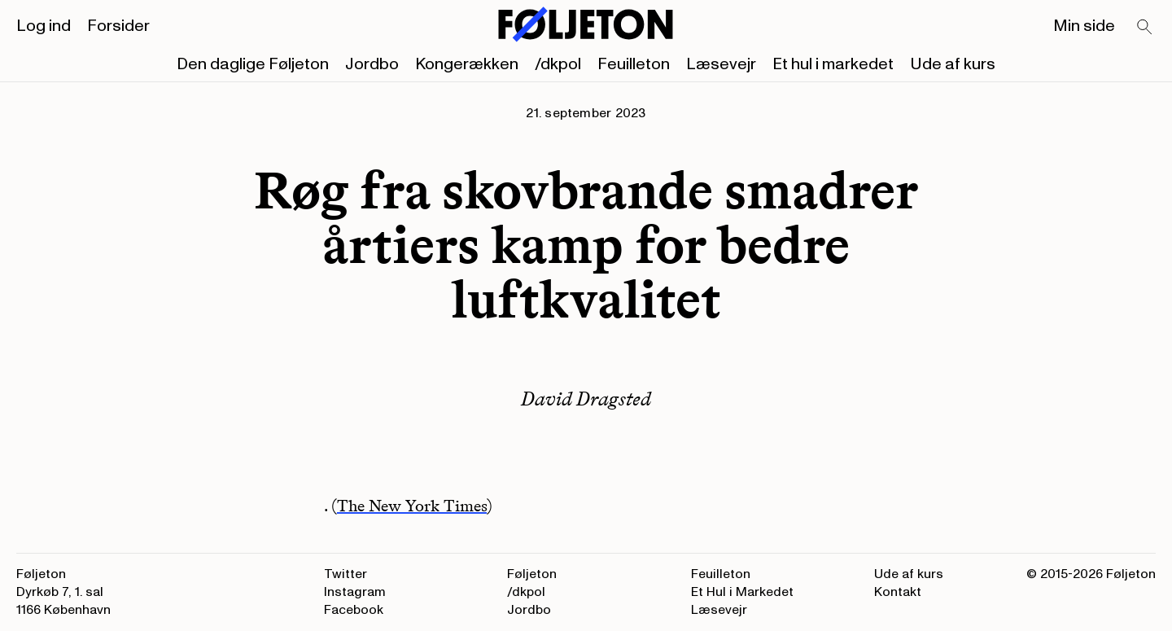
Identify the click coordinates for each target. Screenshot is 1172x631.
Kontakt (897, 592)
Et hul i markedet (833, 64)
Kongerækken (466, 64)
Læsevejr (721, 64)
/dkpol (558, 64)
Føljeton (532, 574)
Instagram (355, 592)
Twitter (345, 574)
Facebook (353, 610)
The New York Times (412, 505)
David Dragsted (586, 398)
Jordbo (372, 64)
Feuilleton (633, 64)
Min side (1084, 26)
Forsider (118, 26)
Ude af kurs (952, 64)
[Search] (1145, 27)
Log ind (43, 26)
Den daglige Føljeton (253, 64)
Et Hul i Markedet (742, 592)
